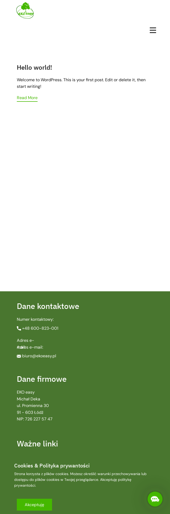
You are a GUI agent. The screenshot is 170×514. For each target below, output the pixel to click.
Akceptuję (34, 504)
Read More (27, 97)
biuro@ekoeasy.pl (36, 356)
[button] (155, 499)
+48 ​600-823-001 (37, 328)
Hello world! (34, 67)
